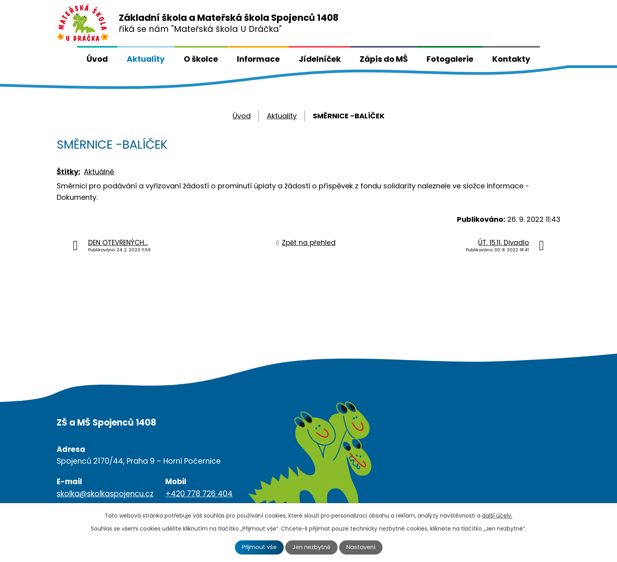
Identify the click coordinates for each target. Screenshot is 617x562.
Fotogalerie (450, 58)
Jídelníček (320, 58)
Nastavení (360, 547)
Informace (258, 58)
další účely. (497, 516)
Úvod (97, 58)
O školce (201, 58)
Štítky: (68, 172)
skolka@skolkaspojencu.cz (105, 493)
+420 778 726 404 (199, 493)
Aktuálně (99, 172)
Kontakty (511, 58)
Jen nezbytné (311, 547)
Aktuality (146, 58)
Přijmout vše (259, 547)
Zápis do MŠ (384, 58)
